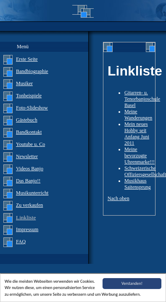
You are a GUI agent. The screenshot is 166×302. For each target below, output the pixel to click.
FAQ (21, 242)
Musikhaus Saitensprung (137, 184)
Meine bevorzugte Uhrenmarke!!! (139, 155)
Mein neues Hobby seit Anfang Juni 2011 (136, 133)
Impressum (27, 229)
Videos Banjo (29, 169)
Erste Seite (27, 59)
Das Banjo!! (28, 181)
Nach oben (118, 198)
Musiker (24, 83)
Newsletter (27, 156)
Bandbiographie (32, 71)
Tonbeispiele (29, 96)
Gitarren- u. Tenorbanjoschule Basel (142, 99)
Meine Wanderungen (138, 115)
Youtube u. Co (30, 144)
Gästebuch (26, 120)
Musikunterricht (32, 193)
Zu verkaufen (29, 205)
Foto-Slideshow (32, 108)
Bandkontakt (29, 132)
